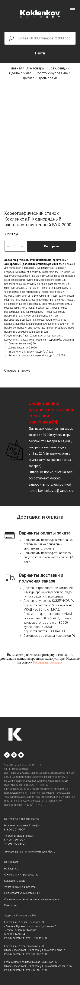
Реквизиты (10, 905)
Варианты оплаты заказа (45, 533)
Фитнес (29, 78)
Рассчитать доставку (48, 662)
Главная (16, 68)
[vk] (7, 755)
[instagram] (14, 755)
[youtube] (21, 755)
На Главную (11, 868)
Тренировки (48, 78)
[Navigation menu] (72, 8)
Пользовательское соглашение (22, 893)
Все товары (35, 68)
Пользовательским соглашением (40, 780)
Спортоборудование (51, 73)
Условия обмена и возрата (20, 887)
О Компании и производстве (21, 874)
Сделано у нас (20, 73)
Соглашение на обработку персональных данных (32, 899)
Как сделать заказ (14, 880)
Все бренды (57, 68)
